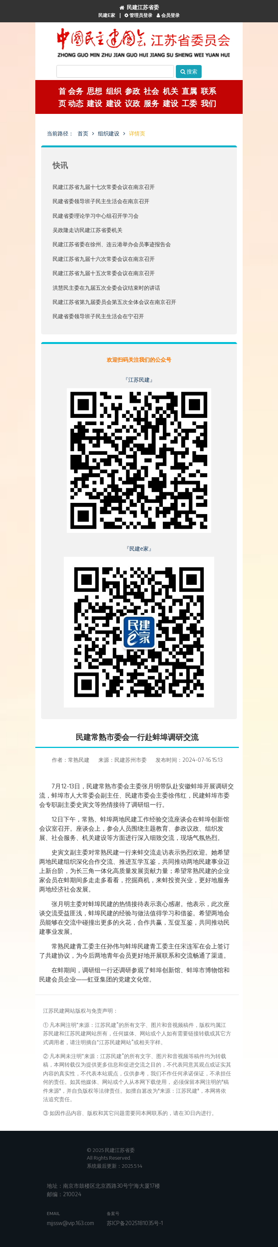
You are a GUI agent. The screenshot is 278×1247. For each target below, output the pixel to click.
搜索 (188, 71)
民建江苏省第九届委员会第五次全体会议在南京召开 (114, 302)
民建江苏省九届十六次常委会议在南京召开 (104, 258)
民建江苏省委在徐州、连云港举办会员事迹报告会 (112, 244)
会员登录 (168, 15)
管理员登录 (138, 15)
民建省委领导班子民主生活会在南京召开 (101, 201)
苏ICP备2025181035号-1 (135, 1223)
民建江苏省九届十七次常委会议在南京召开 (104, 187)
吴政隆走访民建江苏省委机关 (87, 230)
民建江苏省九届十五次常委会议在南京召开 (104, 273)
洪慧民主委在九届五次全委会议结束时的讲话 (106, 287)
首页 (83, 133)
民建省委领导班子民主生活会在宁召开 (98, 316)
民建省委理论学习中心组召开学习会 (96, 215)
